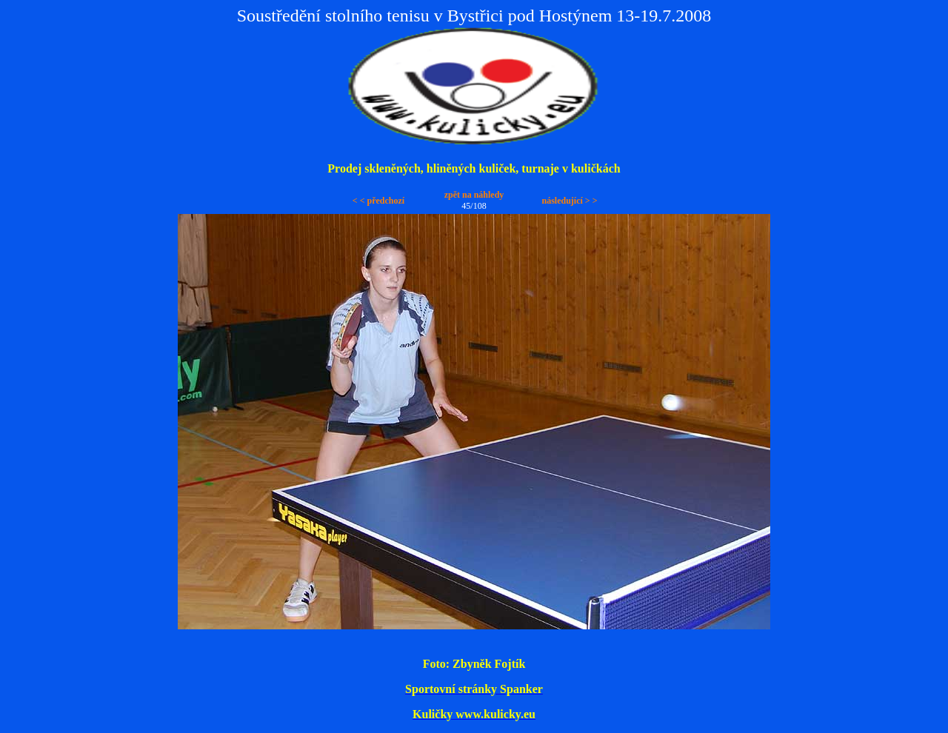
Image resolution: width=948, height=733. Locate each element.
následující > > (569, 200)
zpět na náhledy (474, 195)
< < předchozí (378, 200)
